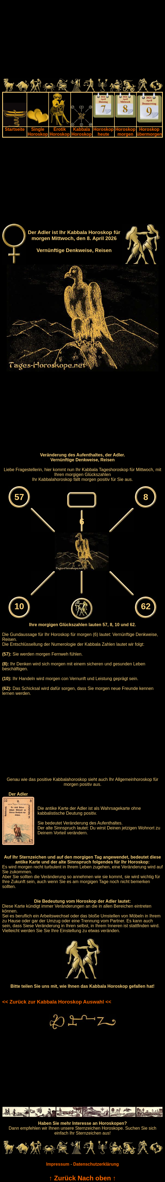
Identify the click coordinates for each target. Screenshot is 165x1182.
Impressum (57, 1164)
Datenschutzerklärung (96, 1164)
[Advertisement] (82, 40)
